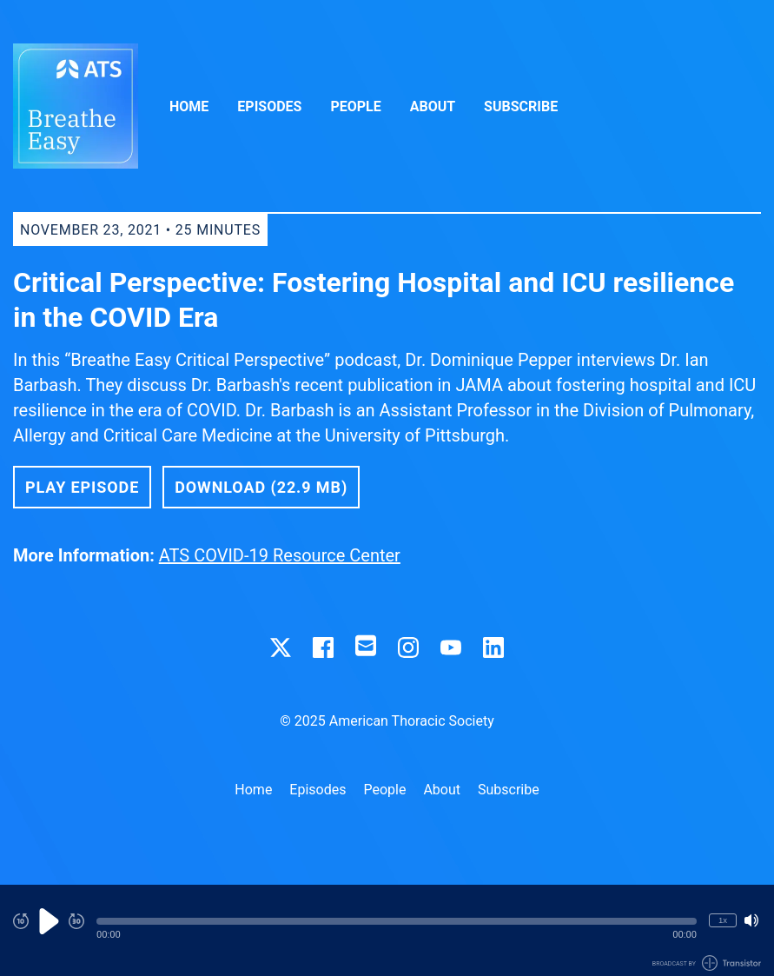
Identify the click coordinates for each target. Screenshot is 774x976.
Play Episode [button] (82, 487)
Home (188, 106)
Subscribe (521, 106)
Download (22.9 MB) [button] (261, 487)
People (355, 106)
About (432, 106)
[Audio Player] (387, 930)
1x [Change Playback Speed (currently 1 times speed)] (722, 920)
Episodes (269, 106)
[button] (396, 921)
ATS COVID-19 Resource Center (279, 555)
